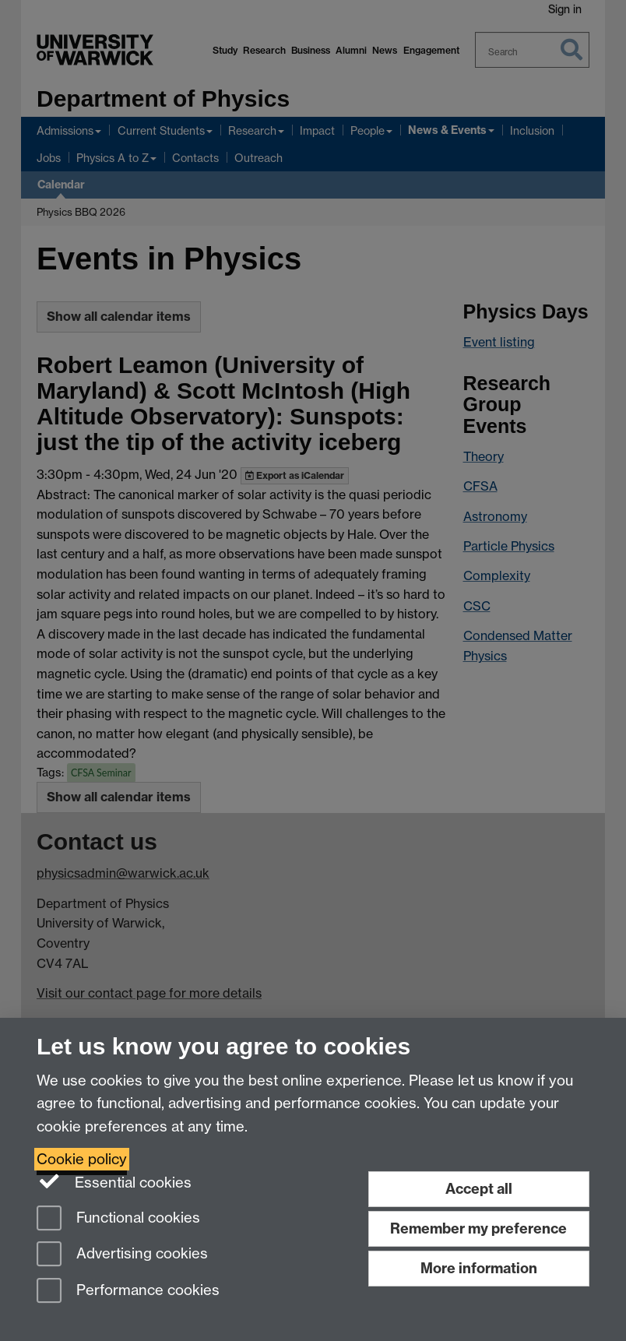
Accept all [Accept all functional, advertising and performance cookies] (478, 1189)
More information (478, 1268)
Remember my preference (478, 1228)
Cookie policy (82, 1159)
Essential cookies (114, 1181)
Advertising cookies (122, 1255)
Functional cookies (118, 1219)
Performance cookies (128, 1291)
